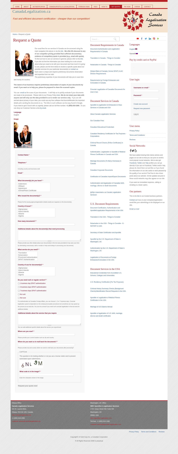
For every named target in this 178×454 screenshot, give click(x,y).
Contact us (133, 200)
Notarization (28, 257)
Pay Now (127, 6)
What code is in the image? (30, 375)
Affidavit (34, 186)
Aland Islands (36, 211)
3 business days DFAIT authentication (33, 289)
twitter (146, 39)
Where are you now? (26, 335)
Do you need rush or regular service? (32, 282)
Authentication (39, 6)
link (62, 51)
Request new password (142, 108)
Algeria (36, 216)
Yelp (146, 163)
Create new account (141, 104)
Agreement (34, 188)
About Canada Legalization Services (103, 114)
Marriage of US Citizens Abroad (101, 307)
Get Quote (116, 6)
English (133, 49)
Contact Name (24, 155)
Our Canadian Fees (97, 121)
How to (104, 6)
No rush (23, 296)
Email (20, 173)
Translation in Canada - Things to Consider (105, 58)
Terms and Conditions (137, 135)
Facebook (133, 163)
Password (138, 95)
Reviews (132, 140)
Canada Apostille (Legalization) (61, 6)
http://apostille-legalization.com (101, 422)
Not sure (23, 300)
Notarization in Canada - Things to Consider (105, 65)
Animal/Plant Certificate (34, 191)
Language (17, 112)
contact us (74, 69)
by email (43, 108)
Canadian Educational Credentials (102, 127)
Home (17, 6)
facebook (142, 39)
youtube (138, 39)
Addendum (34, 184)
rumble (158, 39)
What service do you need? (28, 251)
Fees (95, 6)
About (26, 6)
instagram (154, 39)
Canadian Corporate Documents (101, 170)
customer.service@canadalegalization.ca (26, 425)
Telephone (22, 163)
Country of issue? (25, 206)
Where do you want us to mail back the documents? (38, 346)
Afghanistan (36, 209)
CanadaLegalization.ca (31, 11)
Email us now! (134, 209)
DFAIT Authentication (28, 261)
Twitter (139, 163)
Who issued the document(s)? (29, 196)
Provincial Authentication (28, 259)
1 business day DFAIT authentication (33, 285)
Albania (36, 214)
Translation (28, 255)
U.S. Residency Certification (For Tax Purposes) (107, 282)
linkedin (150, 39)
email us (23, 93)
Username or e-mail (141, 88)
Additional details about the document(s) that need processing (41, 229)
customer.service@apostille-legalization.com (105, 428)
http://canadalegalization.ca (21, 419)
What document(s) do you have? (30, 181)
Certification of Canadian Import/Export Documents (108, 176)
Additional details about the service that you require (37, 315)
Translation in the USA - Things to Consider (105, 217)
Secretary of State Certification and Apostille (105, 232)
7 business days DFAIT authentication (33, 293)
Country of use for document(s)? (30, 267)
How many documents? (27, 221)
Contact (147, 6)
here (58, 95)
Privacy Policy (134, 131)
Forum (137, 6)
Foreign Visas (84, 6)
